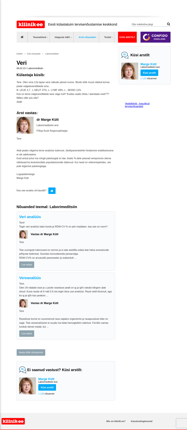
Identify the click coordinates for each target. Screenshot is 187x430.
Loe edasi (26, 264)
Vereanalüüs (30, 278)
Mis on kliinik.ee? (115, 421)
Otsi (169, 24)
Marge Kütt (154, 65)
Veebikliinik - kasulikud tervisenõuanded (137, 105)
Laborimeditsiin (52, 54)
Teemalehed (39, 37)
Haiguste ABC (62, 37)
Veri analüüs (30, 217)
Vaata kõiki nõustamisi (31, 352)
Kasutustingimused (141, 421)
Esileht (20, 54)
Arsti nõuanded (87, 37)
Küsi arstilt (127, 37)
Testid (107, 37)
